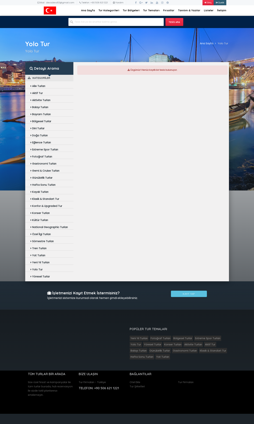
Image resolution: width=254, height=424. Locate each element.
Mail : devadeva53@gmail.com (55, 2)
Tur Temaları (151, 10)
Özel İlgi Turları (41, 234)
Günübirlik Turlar (41, 178)
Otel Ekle (135, 382)
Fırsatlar (168, 10)
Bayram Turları (41, 114)
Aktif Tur (37, 93)
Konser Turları (40, 213)
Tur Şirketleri (137, 386)
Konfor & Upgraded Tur (46, 206)
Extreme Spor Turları (44, 149)
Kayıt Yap (189, 294)
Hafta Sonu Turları (43, 185)
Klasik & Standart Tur (45, 199)
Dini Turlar (37, 128)
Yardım (118, 2)
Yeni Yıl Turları (40, 262)
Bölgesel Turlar (41, 121)
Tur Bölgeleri (131, 10)
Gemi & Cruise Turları (45, 170)
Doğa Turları (39, 135)
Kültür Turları (39, 220)
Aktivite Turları (40, 100)
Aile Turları (38, 86)
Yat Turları (38, 255)
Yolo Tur (223, 43)
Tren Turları (38, 248)
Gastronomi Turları (43, 163)
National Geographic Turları (49, 227)
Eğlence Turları (41, 142)
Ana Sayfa (88, 10)
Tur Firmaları (185, 382)
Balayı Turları (39, 107)
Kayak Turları (39, 192)
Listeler (209, 10)
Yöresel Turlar (40, 276)
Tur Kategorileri (108, 10)
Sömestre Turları (42, 241)
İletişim (221, 10)
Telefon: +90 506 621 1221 (93, 2)
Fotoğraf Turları (41, 156)
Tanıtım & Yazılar (189, 10)
